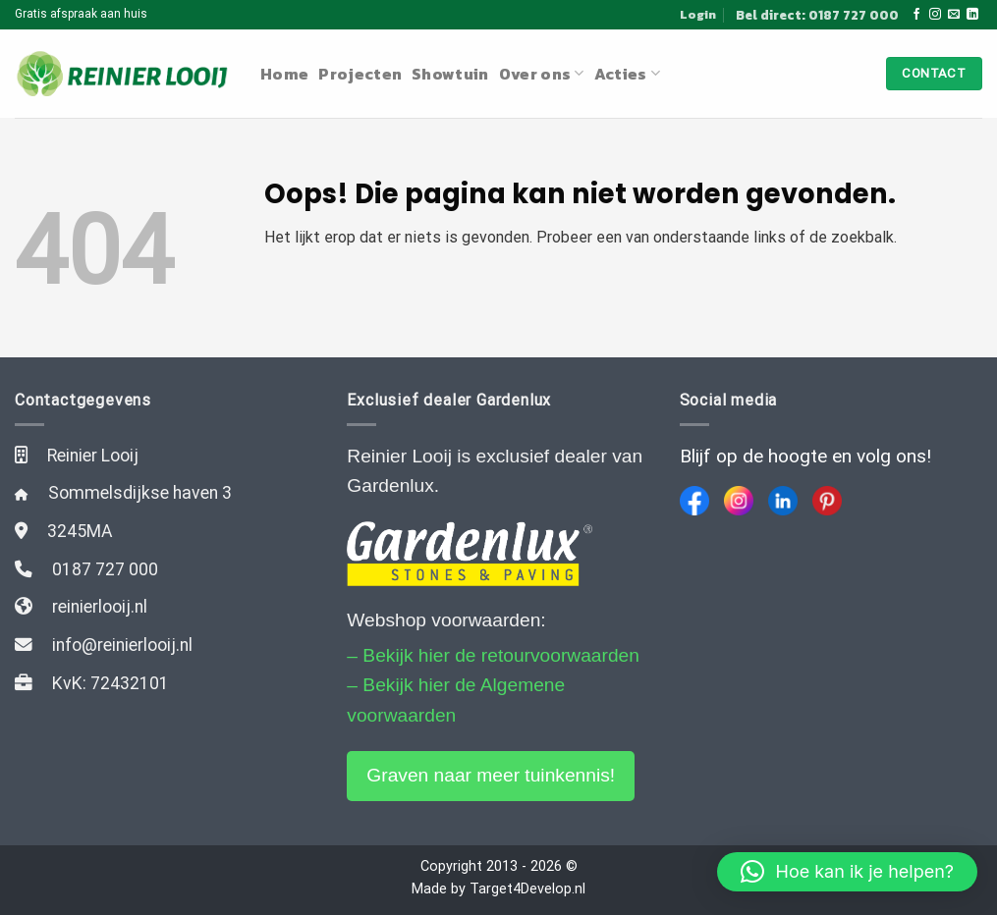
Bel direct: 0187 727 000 (817, 15)
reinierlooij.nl (99, 607)
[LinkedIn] (783, 500)
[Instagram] (738, 500)
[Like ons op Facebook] (916, 15)
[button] (847, 871)
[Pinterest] (827, 500)
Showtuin (450, 73)
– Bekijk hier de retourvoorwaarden (493, 655)
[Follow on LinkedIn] (972, 15)
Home (284, 73)
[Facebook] (694, 500)
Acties (627, 73)
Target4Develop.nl (527, 889)
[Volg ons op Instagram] (935, 15)
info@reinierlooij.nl (122, 645)
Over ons (541, 73)
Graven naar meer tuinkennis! (490, 775)
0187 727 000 (105, 569)
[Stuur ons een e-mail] (954, 15)
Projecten (360, 73)
